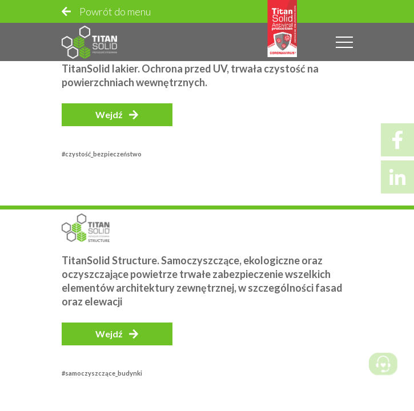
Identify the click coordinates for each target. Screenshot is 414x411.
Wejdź (109, 114)
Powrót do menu (115, 11)
